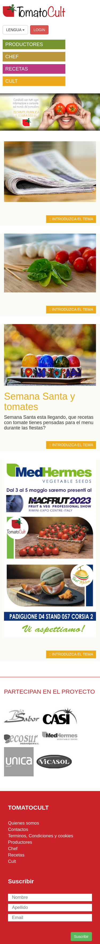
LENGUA (15, 30)
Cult (12, 861)
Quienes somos (23, 823)
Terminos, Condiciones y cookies (40, 835)
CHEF (12, 56)
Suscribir (81, 936)
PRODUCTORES (24, 44)
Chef (12, 848)
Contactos (18, 829)
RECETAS (16, 69)
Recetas (16, 855)
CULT (11, 81)
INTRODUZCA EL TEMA (72, 219)
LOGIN (39, 30)
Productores (20, 842)
